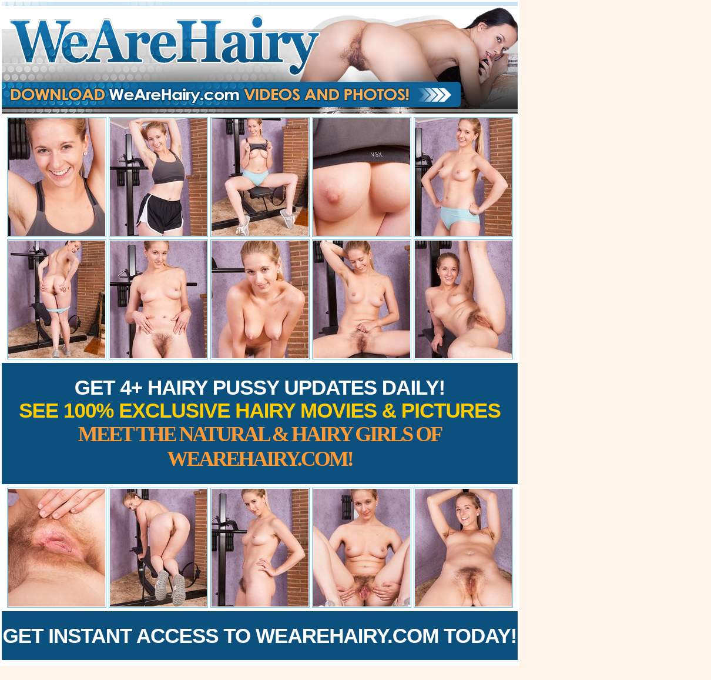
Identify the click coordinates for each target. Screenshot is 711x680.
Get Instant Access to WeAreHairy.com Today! (260, 635)
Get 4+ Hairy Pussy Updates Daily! (260, 423)
